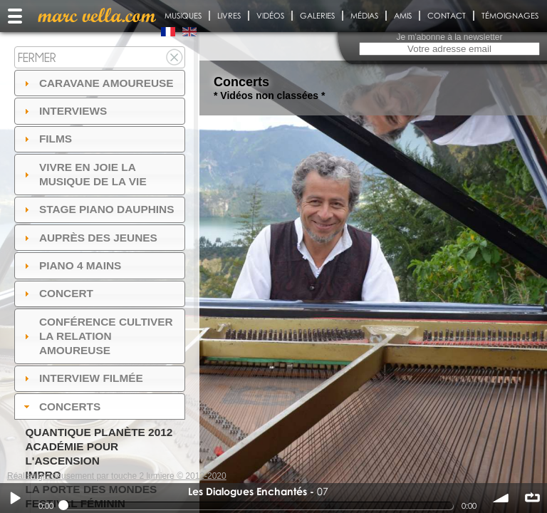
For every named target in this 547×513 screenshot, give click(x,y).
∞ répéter (532, 498)
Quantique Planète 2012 (98, 432)
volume (501, 498)
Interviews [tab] (64, 111)
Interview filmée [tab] (82, 378)
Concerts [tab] (61, 406)
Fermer (37, 57)
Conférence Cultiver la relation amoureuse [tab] (97, 336)
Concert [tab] (57, 293)
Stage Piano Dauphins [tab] (97, 209)
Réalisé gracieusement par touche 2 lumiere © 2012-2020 (116, 476)
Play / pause (15, 498)
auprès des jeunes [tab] (89, 238)
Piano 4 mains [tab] (71, 265)
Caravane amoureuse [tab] (97, 83)
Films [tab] (46, 139)
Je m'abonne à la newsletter (449, 37)
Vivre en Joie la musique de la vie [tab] (84, 174)
